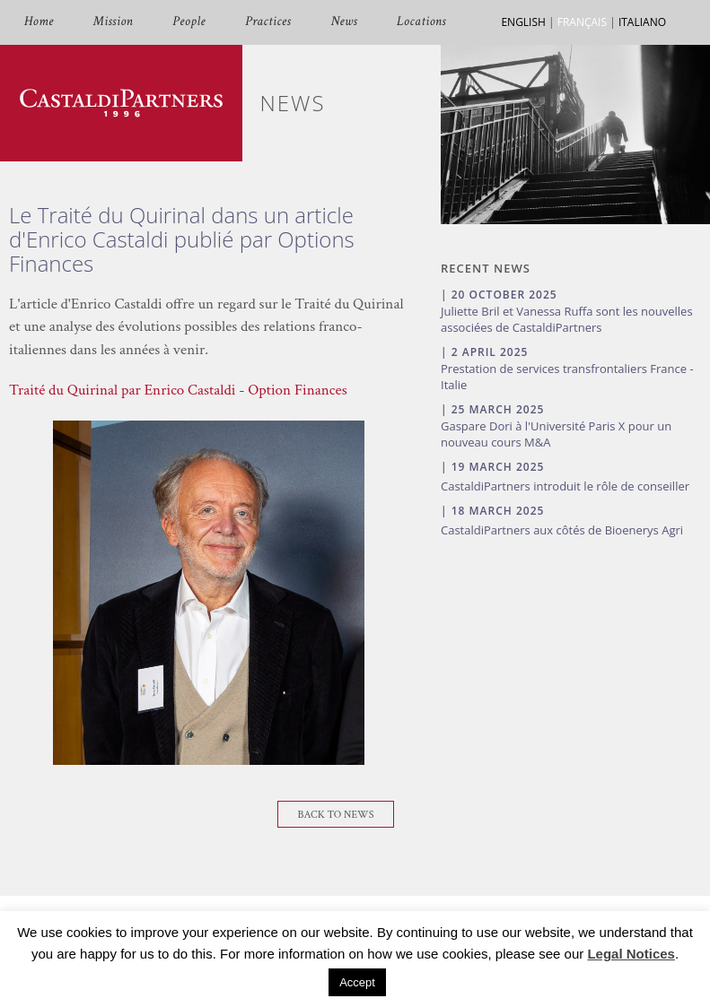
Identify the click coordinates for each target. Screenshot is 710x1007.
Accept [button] (357, 982)
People (189, 21)
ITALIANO (642, 22)
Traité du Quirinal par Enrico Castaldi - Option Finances (178, 390)
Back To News (336, 814)
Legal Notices (631, 953)
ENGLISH (523, 22)
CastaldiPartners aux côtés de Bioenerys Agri (562, 530)
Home (39, 21)
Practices (268, 21)
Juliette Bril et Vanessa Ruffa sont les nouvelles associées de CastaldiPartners (567, 319)
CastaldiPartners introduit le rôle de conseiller (565, 486)
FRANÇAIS (582, 22)
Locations (421, 21)
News (343, 21)
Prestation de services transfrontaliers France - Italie (567, 376)
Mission (113, 21)
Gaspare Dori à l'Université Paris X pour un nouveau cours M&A (556, 434)
